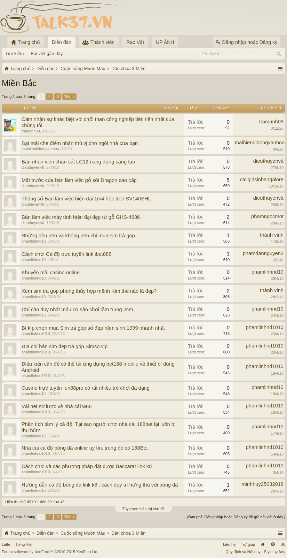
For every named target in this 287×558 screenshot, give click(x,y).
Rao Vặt (135, 42)
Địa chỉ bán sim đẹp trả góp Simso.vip (64, 346)
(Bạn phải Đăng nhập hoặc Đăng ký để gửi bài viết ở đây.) (236, 517)
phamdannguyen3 (263, 253)
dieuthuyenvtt (33, 167)
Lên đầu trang (272, 544)
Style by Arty (274, 552)
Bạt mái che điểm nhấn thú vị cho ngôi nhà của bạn (80, 143)
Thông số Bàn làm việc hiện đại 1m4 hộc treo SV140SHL (86, 198)
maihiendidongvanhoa (40, 149)
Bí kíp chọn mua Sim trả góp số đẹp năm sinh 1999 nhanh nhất (93, 328)
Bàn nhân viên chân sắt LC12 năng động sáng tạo (78, 162)
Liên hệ (229, 544)
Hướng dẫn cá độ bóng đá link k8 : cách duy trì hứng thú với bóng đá (100, 485)
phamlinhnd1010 (36, 333)
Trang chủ (262, 544)
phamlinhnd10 (34, 241)
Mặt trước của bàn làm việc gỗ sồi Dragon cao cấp (79, 180)
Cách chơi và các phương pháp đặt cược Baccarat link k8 (87, 466)
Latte (6, 544)
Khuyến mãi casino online (51, 272)
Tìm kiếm (14, 53)
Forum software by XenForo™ (50, 552)
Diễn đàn (61, 42)
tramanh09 (31, 131)
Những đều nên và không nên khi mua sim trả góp (78, 235)
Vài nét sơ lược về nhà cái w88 (56, 406)
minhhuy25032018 (262, 484)
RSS (282, 544)
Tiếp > (69, 96)
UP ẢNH (165, 42)
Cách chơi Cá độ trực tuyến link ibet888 (66, 254)
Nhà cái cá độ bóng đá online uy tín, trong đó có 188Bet (85, 448)
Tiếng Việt (23, 544)
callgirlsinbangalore (262, 179)
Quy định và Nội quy (243, 552)
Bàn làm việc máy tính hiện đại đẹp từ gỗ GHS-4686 (81, 217)
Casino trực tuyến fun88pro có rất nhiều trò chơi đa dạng (86, 388)
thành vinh (272, 235)
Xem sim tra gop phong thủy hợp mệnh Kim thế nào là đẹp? (89, 291)
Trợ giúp (248, 544)
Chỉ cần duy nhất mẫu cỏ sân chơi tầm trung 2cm (77, 309)
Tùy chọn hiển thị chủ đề (143, 509)
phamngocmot (267, 216)
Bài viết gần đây (47, 53)
